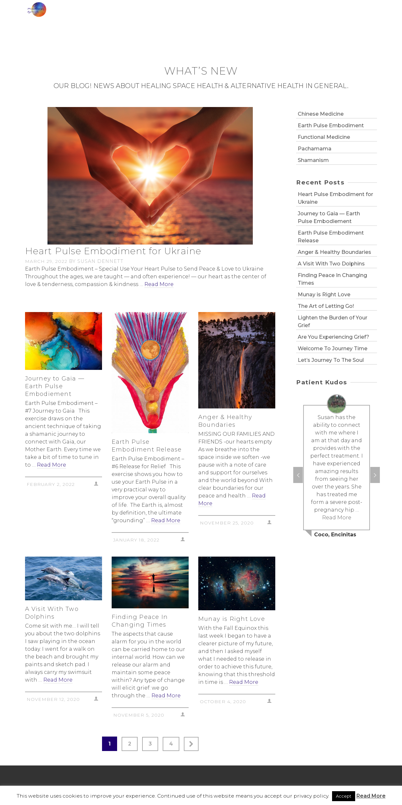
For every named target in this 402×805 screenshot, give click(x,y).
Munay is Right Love (324, 294)
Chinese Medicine (321, 114)
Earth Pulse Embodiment (331, 125)
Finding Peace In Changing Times (332, 279)
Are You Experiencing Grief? (333, 337)
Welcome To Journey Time (332, 348)
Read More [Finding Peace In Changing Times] (166, 696)
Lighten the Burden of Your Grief (332, 321)
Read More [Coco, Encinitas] (336, 517)
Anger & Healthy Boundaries (334, 252)
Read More (371, 796)
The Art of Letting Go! (326, 306)
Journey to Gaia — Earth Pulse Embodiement (329, 217)
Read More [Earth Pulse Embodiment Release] (165, 520)
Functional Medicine (324, 137)
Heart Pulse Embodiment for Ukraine (335, 198)
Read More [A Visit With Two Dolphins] (58, 680)
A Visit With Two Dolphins (331, 264)
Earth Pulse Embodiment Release (331, 237)
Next (375, 475)
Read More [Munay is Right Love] (243, 682)
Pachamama (314, 149)
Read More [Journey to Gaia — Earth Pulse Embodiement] (51, 465)
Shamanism (313, 160)
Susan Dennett (100, 261)
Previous (298, 475)
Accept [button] (343, 796)
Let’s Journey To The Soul (331, 360)
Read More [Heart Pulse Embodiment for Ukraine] (159, 284)
